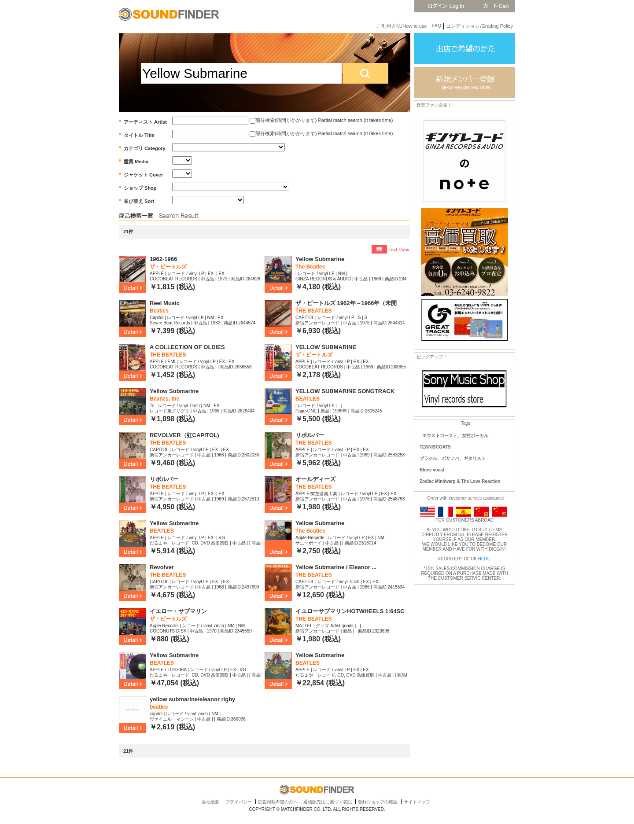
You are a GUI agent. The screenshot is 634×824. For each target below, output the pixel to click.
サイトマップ (417, 801)
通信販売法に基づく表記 (327, 801)
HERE (484, 558)
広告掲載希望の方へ (278, 801)
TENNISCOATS (435, 447)
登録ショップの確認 (378, 801)
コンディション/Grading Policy (479, 26)
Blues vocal (432, 469)
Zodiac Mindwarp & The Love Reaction (460, 481)
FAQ (436, 25)
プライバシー (238, 801)
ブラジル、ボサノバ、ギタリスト (453, 458)
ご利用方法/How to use (402, 26)
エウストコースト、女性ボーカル (455, 435)
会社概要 (210, 801)
